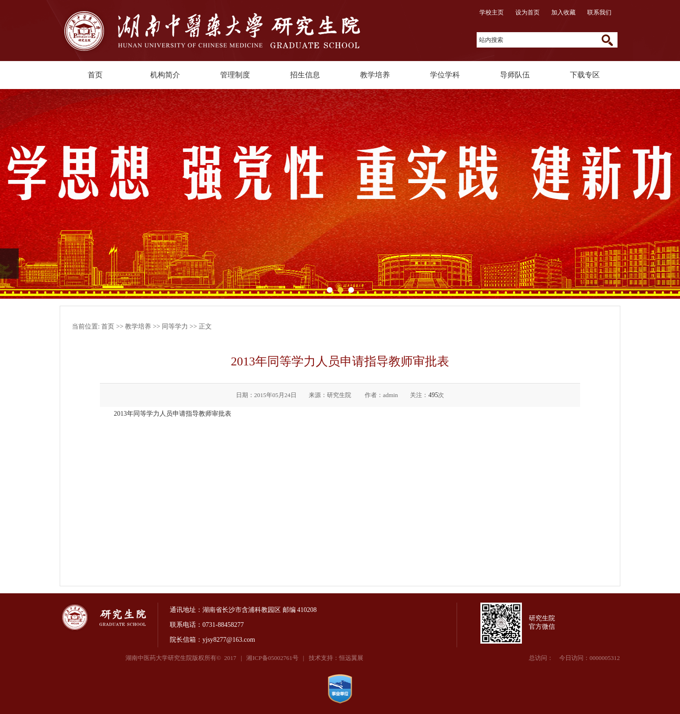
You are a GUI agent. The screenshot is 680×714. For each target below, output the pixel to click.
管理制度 (235, 75)
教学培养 (375, 75)
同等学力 (175, 326)
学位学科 (445, 75)
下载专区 (585, 75)
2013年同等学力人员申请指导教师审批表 (172, 413)
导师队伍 (515, 75)
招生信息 (305, 75)
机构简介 (165, 75)
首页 (95, 75)
